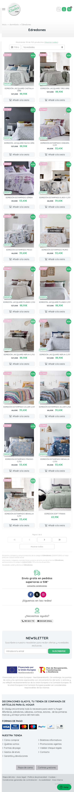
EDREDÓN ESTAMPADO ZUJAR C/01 (19, 407)
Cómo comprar (11, 740)
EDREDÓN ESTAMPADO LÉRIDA (19, 197)
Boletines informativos (51, 740)
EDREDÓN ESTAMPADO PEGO (19, 250)
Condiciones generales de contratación (20, 780)
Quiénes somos (11, 744)
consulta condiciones (37, 586)
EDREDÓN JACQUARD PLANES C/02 (19, 302)
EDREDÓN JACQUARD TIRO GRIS (54, 88)
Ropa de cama (25, 767)
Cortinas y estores (47, 767)
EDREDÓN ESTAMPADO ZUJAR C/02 (55, 407)
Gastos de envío (12, 752)
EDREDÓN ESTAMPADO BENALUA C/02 (54, 460)
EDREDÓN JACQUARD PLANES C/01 (55, 302)
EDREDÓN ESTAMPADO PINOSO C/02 (19, 460)
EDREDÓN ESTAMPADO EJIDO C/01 (54, 197)
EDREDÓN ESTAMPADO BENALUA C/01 (19, 515)
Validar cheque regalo (51, 748)
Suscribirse (59, 651)
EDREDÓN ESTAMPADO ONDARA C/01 (55, 144)
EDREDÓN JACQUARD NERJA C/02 (19, 354)
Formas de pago (12, 748)
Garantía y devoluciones (16, 756)
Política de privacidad (37, 777)
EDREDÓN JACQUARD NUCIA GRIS (19, 143)
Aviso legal (21, 777)
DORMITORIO (27, 562)
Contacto (45, 752)
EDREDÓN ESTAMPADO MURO (55, 250)
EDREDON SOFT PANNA (55, 514)
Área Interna (57, 780)
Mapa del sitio (9, 777)
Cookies (51, 777)
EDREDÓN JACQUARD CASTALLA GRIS (19, 89)
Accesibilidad (44, 780)
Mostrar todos (51, 42)
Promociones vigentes (51, 744)
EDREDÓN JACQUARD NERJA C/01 (55, 354)
